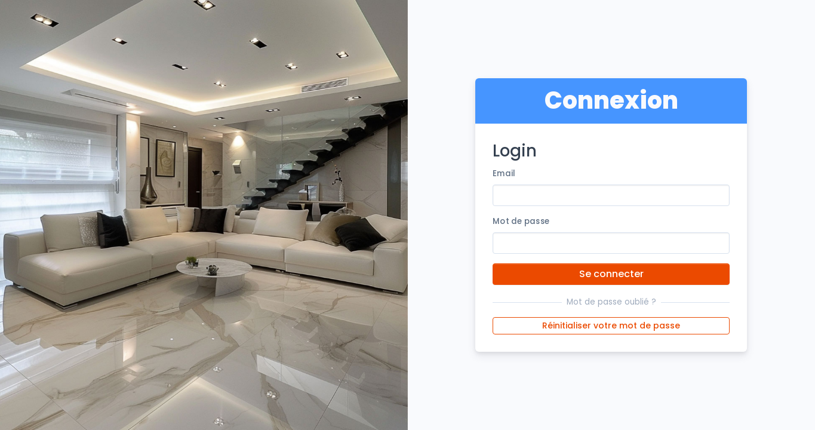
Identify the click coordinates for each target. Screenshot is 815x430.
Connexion (611, 100)
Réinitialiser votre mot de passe (611, 325)
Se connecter (611, 274)
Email (504, 173)
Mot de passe (521, 221)
